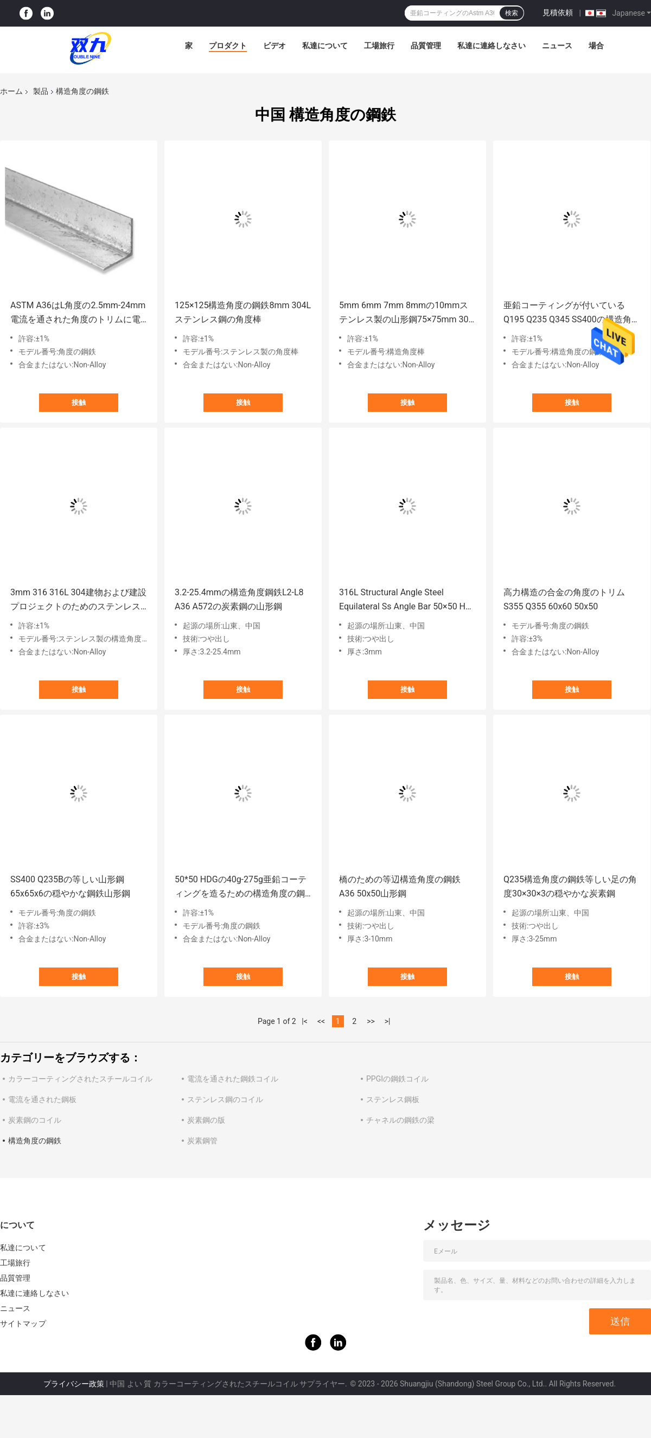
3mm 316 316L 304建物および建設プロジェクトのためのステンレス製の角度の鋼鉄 (78, 600)
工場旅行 (379, 45)
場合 (596, 45)
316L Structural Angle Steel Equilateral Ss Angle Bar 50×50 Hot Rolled (406, 600)
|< (305, 1021)
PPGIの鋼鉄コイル (397, 1078)
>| (388, 1021)
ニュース (557, 45)
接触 (79, 402)
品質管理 (426, 45)
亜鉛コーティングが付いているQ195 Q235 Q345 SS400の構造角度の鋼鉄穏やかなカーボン (571, 313)
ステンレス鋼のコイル (225, 1099)
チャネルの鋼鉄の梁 (400, 1120)
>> (371, 1021)
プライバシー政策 (73, 1383)
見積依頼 (557, 12)
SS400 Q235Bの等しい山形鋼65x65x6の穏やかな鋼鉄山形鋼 (70, 886)
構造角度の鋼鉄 (34, 1140)
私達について (325, 45)
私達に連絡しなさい (491, 45)
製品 (40, 91)
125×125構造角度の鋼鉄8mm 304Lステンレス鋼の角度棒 (243, 312)
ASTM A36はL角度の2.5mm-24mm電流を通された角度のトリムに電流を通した (77, 313)
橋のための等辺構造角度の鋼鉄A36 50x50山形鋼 (400, 886)
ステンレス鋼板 (392, 1099)
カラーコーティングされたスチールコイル (80, 1078)
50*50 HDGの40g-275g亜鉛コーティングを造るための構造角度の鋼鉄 (241, 887)
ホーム (11, 91)
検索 (511, 13)
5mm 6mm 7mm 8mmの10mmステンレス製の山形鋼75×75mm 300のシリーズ (406, 313)
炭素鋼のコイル (34, 1120)
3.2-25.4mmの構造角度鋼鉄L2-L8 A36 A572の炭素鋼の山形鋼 (239, 599)
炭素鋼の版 (206, 1120)
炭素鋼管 (202, 1140)
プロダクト (228, 45)
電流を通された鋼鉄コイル (232, 1078)
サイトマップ (23, 1323)
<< (321, 1021)
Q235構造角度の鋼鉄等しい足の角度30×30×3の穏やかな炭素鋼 (570, 886)
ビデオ (274, 45)
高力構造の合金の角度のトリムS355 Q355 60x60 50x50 (564, 599)
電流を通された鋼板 (42, 1099)
